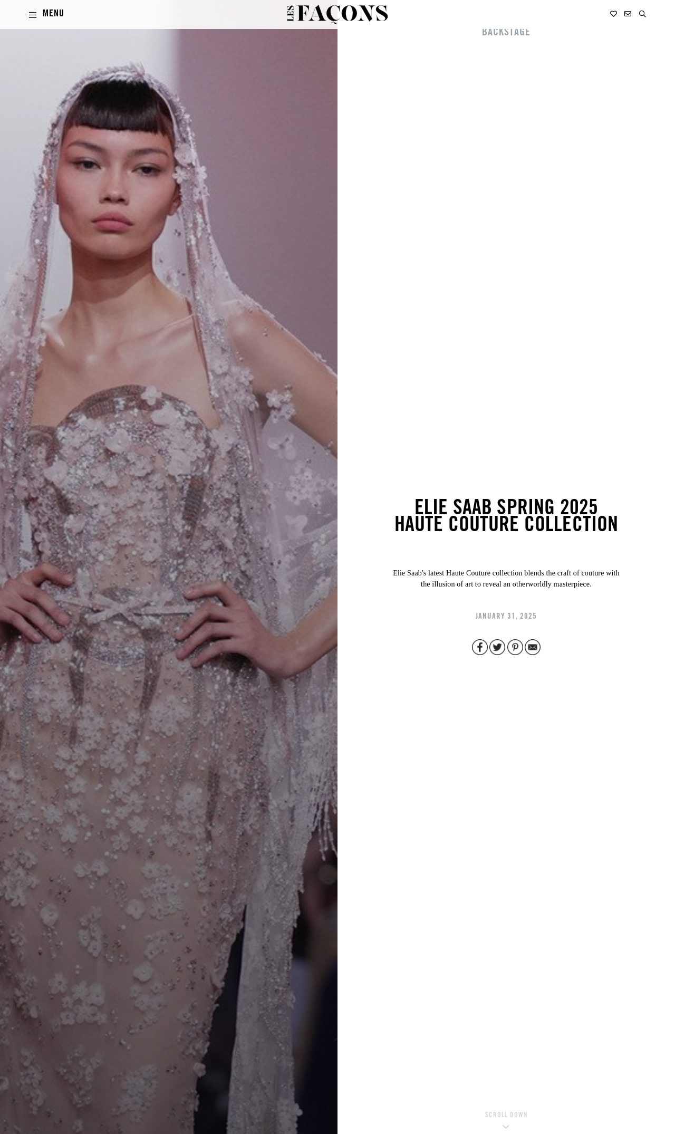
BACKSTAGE (506, 33)
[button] (642, 14)
